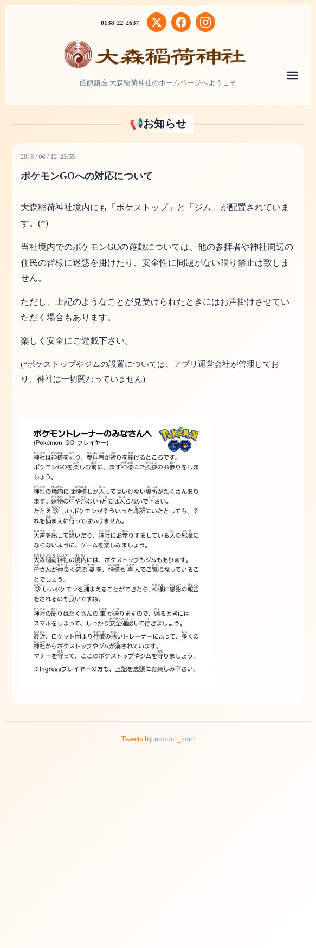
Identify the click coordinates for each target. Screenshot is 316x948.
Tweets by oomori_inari (158, 738)
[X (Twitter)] (157, 22)
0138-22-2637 (120, 22)
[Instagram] (206, 22)
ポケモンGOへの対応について (90, 176)
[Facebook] (181, 22)
